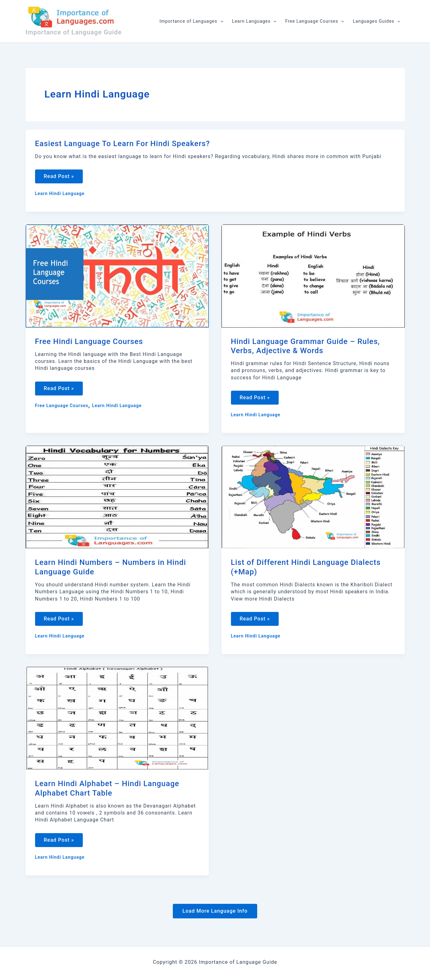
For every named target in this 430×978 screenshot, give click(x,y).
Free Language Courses (314, 21)
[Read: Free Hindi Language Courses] (117, 276)
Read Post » (59, 178)
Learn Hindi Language (60, 194)
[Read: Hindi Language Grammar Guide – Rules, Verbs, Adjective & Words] (313, 276)
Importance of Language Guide (74, 32)
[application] (220, 21)
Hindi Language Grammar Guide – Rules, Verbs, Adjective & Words (305, 347)
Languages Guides (376, 21)
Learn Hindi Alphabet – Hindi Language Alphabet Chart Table (107, 790)
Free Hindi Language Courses (89, 342)
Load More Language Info (214, 913)
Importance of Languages (191, 21)
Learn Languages (254, 21)
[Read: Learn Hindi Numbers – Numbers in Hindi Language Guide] (117, 498)
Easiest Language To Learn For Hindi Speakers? (122, 143)
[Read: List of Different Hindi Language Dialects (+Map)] (313, 498)
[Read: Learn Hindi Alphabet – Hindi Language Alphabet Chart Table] (117, 719)
